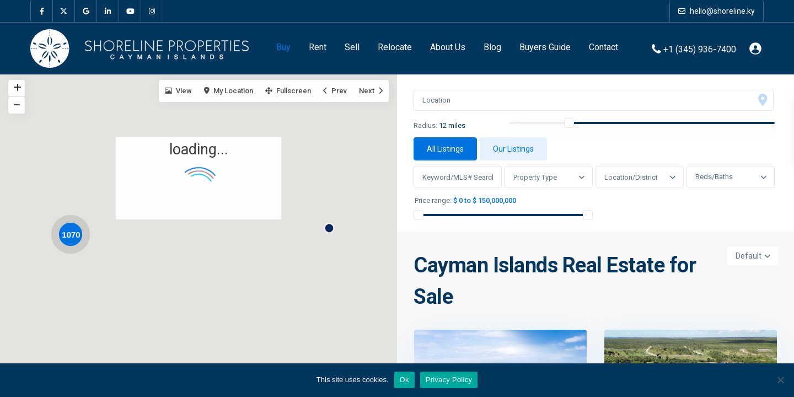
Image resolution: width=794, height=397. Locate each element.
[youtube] (130, 11)
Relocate (395, 47)
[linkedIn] (108, 11)
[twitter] (64, 11)
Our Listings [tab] (513, 148)
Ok (404, 379)
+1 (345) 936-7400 (699, 49)
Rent (317, 47)
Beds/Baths (714, 177)
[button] (333, 224)
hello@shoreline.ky (716, 11)
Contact (603, 47)
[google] (86, 11)
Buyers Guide (545, 47)
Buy (283, 47)
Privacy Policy (449, 379)
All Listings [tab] (445, 148)
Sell (352, 47)
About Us (447, 47)
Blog (492, 47)
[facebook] (42, 11)
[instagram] (152, 11)
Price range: (433, 201)
